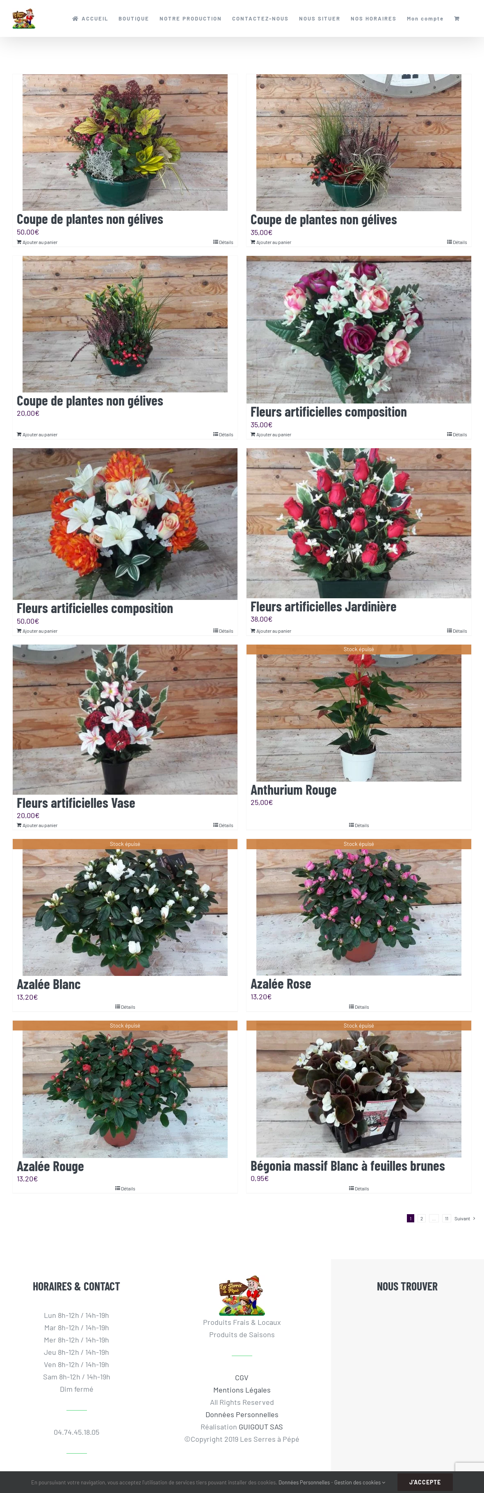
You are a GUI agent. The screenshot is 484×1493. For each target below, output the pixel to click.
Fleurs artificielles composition (329, 411)
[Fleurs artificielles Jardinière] (359, 523)
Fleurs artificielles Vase (76, 802)
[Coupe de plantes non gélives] (125, 142)
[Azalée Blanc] (125, 907)
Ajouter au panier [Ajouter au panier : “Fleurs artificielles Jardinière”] (273, 631)
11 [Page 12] (446, 1218)
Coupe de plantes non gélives (90, 218)
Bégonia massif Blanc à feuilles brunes (348, 1165)
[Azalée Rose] (359, 907)
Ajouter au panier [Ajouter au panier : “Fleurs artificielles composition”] (273, 434)
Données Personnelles (242, 1414)
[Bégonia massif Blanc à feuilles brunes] (359, 1089)
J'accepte (425, 1482)
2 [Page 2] (421, 1218)
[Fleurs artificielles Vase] (125, 720)
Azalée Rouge (50, 1165)
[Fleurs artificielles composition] (359, 330)
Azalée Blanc (49, 983)
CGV (242, 1377)
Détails (226, 242)
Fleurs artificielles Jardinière (324, 605)
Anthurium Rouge (294, 789)
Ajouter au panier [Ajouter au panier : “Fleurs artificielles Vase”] (40, 825)
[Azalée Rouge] (125, 1089)
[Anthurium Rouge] (359, 713)
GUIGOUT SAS (261, 1426)
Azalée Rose (281, 983)
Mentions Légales (242, 1389)
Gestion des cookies (359, 1482)
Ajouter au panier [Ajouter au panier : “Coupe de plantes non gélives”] (40, 242)
